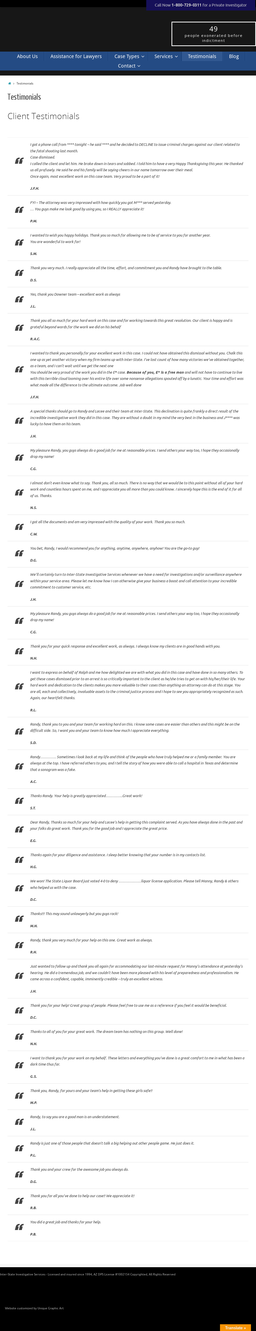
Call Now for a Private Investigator (201, 5)
